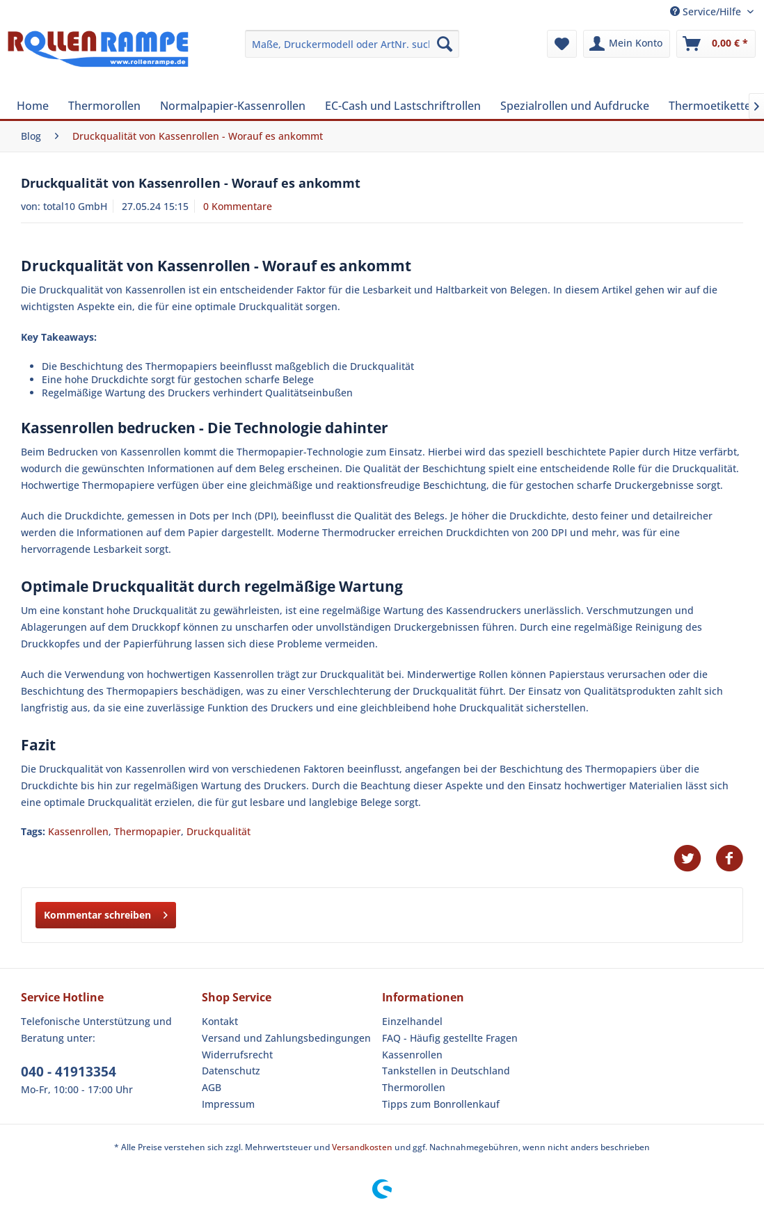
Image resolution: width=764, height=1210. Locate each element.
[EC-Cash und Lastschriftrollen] (403, 105)
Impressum (228, 1104)
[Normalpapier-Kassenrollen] (232, 105)
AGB (211, 1087)
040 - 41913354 (68, 1072)
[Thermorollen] (104, 105)
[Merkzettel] (562, 44)
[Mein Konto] (626, 44)
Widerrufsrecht (237, 1054)
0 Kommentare (237, 206)
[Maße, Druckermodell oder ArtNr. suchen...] (352, 44)
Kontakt (220, 1021)
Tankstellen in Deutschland (446, 1070)
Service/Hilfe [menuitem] (707, 11)
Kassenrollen (78, 831)
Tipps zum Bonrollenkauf (441, 1104)
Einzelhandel (412, 1021)
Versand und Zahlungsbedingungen (286, 1037)
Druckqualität (218, 831)
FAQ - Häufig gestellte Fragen (450, 1037)
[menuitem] (352, 44)
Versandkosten (362, 1147)
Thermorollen (413, 1087)
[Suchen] (444, 44)
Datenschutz (231, 1070)
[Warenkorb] (716, 44)
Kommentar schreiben (106, 912)
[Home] (32, 105)
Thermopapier (147, 831)
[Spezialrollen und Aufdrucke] (575, 105)
